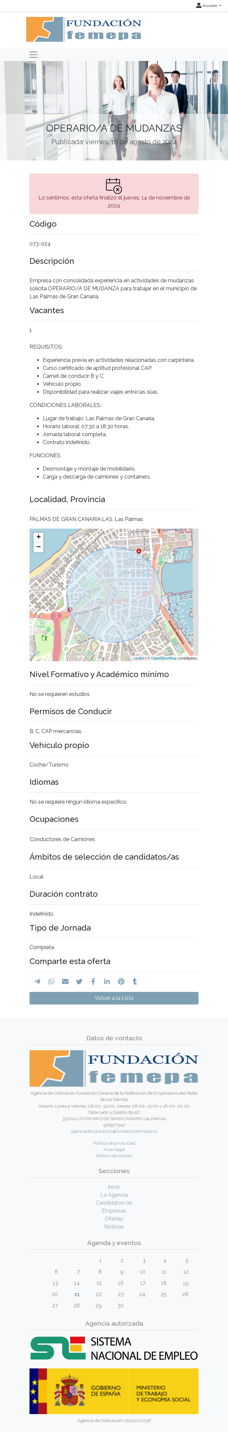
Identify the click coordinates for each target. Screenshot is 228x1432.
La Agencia (114, 1195)
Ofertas (114, 1219)
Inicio (114, 1187)
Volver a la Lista (114, 998)
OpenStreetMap (164, 658)
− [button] (38, 547)
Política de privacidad (114, 1143)
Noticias (114, 1227)
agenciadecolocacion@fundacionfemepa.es (114, 1131)
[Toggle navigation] (33, 54)
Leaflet (139, 658)
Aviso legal (114, 1149)
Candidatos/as (114, 1203)
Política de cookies (114, 1155)
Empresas (114, 1211)
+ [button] (38, 538)
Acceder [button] (207, 5)
